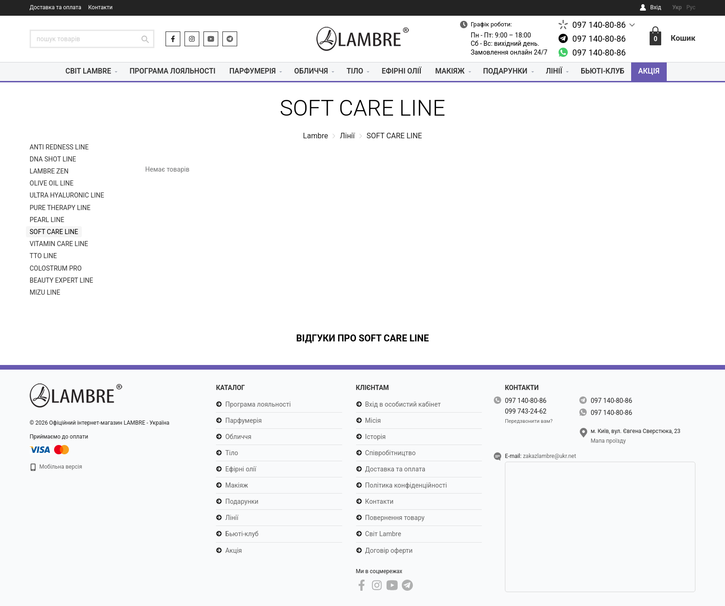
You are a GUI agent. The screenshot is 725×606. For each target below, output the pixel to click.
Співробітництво (390, 453)
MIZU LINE (45, 292)
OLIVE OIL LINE (52, 183)
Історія (375, 436)
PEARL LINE (47, 219)
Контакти (100, 7)
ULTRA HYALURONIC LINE (67, 195)
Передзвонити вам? (529, 421)
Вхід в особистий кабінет (403, 404)
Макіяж (451, 71)
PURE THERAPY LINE (60, 207)
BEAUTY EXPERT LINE (61, 280)
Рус (690, 7)
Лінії (557, 71)
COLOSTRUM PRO (56, 268)
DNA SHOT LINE (53, 159)
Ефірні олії (402, 71)
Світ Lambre (83, 71)
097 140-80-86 (599, 25)
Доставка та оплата (55, 7)
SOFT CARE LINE (54, 231)
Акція (654, 71)
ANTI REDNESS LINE (59, 147)
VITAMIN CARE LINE (59, 243)
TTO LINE (43, 256)
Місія (373, 420)
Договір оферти (389, 550)
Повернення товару (395, 517)
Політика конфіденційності (406, 485)
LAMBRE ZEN (49, 171)
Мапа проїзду (608, 441)
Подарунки (507, 71)
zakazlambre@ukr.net (549, 456)
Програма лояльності (169, 71)
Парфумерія (251, 71)
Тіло (354, 71)
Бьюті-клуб (606, 71)
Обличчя (311, 71)
